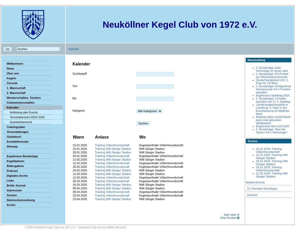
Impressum (13, 190)
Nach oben (230, 214)
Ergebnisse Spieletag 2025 (273, 95)
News (9, 68)
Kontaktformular (16, 141)
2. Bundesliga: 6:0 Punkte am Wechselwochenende (272, 75)
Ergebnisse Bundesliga (21, 156)
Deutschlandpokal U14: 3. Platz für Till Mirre (272, 81)
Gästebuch (12, 136)
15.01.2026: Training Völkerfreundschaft (269, 150)
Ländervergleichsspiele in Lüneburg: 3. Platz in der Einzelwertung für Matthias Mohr (272, 109)
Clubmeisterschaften (19, 102)
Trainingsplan (14, 127)
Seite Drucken (228, 217)
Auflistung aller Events (21, 112)
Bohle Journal (14, 185)
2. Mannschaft (14, 92)
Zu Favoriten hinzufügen (262, 188)
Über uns (11, 73)
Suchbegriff (79, 73)
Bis (74, 98)
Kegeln (10, 78)
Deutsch (252, 194)
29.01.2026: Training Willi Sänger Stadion (272, 163)
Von (74, 85)
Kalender (11, 107)
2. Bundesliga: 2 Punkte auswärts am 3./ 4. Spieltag (273, 100)
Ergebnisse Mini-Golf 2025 (272, 126)
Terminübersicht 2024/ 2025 (24, 117)
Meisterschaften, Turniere (22, 97)
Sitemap (11, 146)
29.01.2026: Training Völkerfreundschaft (269, 169)
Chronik (10, 83)
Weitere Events (255, 182)
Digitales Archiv (16, 175)
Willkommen (13, 63)
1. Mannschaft (14, 88)
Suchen (10, 195)
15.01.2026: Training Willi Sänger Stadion (272, 156)
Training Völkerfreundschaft (112, 145)
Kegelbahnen (14, 161)
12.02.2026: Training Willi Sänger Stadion (272, 175)
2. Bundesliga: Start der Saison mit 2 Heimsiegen (271, 131)
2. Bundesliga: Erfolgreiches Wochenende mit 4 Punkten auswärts (273, 89)
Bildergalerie (14, 165)
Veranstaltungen (16, 131)
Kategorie (78, 110)
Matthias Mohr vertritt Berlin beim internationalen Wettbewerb (273, 120)
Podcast (11, 170)
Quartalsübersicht (18, 122)
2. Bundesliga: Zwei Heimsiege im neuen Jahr (272, 69)
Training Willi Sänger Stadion (113, 148)
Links (9, 180)
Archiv (9, 204)
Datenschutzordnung (19, 200)
